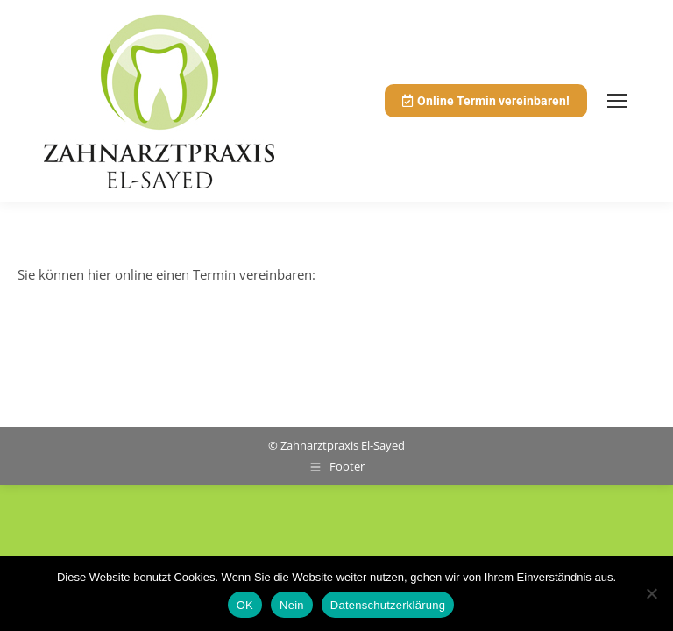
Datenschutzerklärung (387, 605)
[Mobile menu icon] (617, 101)
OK (245, 605)
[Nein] (651, 593)
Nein (292, 605)
